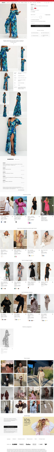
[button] (48, 2)
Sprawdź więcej (27, 415)
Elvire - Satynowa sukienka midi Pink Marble (17, 283)
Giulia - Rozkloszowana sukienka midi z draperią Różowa (44, 218)
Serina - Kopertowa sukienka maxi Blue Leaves (4, 349)
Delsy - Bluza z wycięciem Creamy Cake (4, 251)
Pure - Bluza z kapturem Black (3, 315)
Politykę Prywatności (11, 431)
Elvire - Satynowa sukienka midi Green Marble (4, 283)
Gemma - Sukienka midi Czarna (44, 283)
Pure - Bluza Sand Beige (44, 251)
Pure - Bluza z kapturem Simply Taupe (31, 315)
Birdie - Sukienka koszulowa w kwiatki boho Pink (17, 251)
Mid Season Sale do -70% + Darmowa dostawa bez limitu (27, 0)
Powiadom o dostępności (40, 25)
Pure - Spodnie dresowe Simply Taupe (44, 315)
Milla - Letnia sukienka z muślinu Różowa (18, 217)
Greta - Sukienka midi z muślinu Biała (4, 217)
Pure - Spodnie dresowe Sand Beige (31, 251)
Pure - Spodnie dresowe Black (17, 315)
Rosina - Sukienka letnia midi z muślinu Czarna (31, 217)
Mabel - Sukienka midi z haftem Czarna (31, 283)
